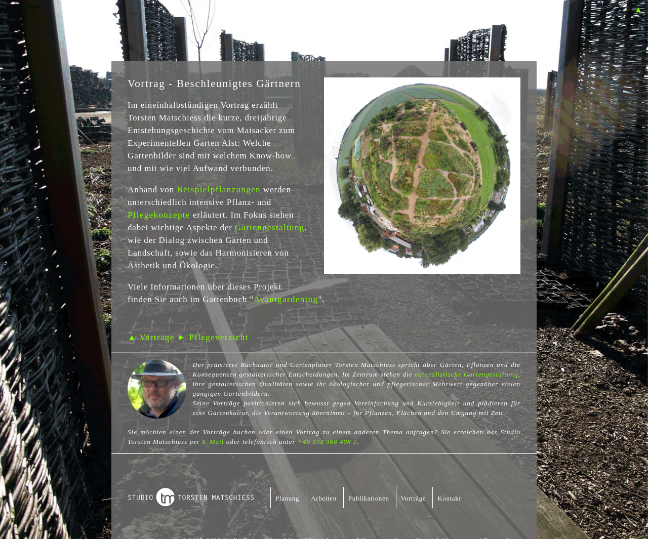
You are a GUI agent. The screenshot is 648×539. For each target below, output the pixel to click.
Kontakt (449, 498)
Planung (287, 498)
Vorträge (413, 498)
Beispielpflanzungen (219, 189)
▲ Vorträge (151, 337)
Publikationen (368, 498)
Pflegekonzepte (159, 215)
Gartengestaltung (270, 227)
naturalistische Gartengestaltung (466, 374)
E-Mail (213, 441)
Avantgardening (286, 299)
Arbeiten (324, 498)
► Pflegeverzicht (213, 337)
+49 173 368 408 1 (327, 441)
